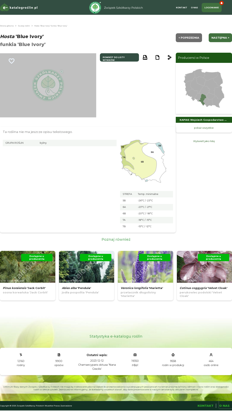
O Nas (194, 7)
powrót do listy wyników (114, 58)
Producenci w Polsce (193, 58)
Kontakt (181, 7)
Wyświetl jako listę (204, 141)
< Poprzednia (189, 37)
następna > (220, 37)
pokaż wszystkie (204, 127)
